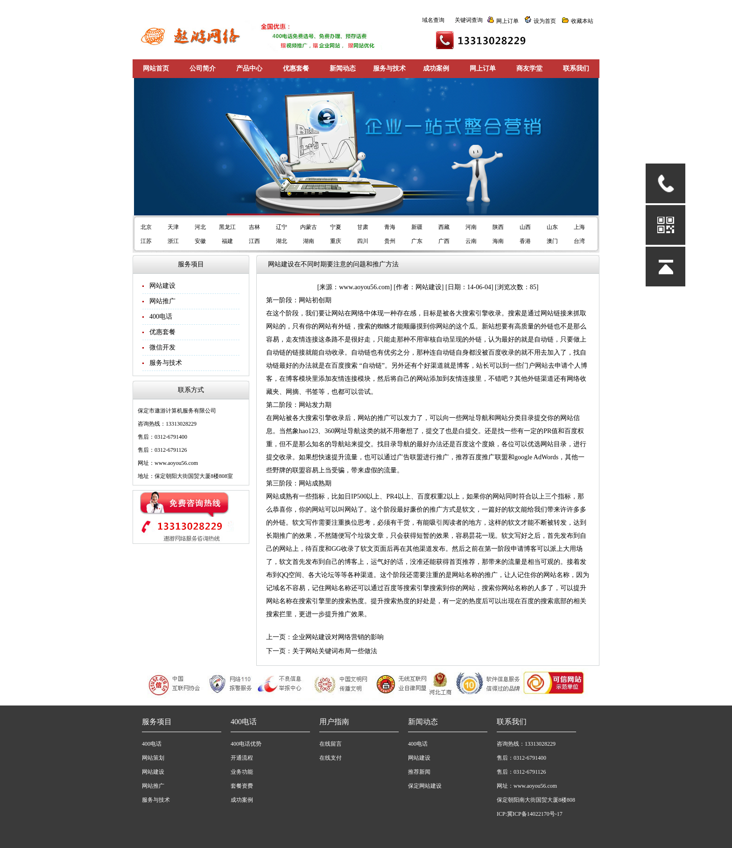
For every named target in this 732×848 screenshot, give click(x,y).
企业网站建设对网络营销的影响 (338, 637)
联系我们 (576, 68)
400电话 (160, 316)
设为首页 (545, 21)
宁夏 (335, 227)
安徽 (200, 241)
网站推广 (162, 301)
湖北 (281, 241)
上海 (579, 227)
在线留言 (330, 744)
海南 (498, 241)
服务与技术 (389, 68)
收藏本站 (582, 21)
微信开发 (162, 347)
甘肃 (362, 227)
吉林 (254, 227)
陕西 (498, 227)
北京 (146, 227)
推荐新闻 (419, 772)
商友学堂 (529, 68)
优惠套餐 (296, 68)
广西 (444, 241)
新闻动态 (343, 68)
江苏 (146, 241)
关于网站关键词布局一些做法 (334, 651)
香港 (525, 241)
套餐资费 (242, 786)
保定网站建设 (425, 786)
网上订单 (507, 21)
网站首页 (156, 68)
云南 (471, 241)
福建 (227, 241)
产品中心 (249, 68)
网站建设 (162, 285)
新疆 (416, 227)
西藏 (444, 227)
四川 (362, 241)
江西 (254, 241)
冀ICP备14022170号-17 (535, 814)
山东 (552, 227)
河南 (471, 227)
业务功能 (242, 772)
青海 (389, 227)
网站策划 (153, 758)
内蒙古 (308, 227)
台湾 (579, 241)
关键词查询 (469, 20)
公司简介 (203, 68)
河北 (200, 227)
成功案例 (436, 68)
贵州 (389, 241)
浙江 (173, 241)
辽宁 (281, 227)
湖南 (308, 241)
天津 (173, 227)
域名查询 (433, 20)
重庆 (335, 241)
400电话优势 (246, 744)
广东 (416, 241)
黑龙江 (227, 227)
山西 (525, 227)
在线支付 (330, 758)
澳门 (552, 241)
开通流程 (242, 758)
